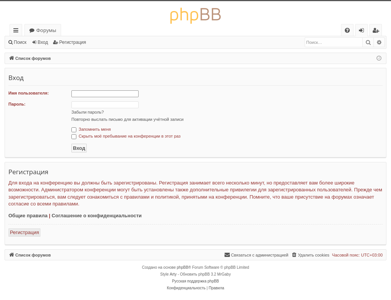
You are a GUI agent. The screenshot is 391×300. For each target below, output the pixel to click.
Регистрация (72, 42)
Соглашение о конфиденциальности (97, 215)
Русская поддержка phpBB (195, 281)
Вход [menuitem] (363, 31)
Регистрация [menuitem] (377, 31)
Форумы (46, 30)
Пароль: (17, 104)
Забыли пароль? (87, 112)
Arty (173, 274)
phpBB (182, 267)
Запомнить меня (91, 129)
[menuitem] (347, 30)
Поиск (20, 42)
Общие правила (27, 215)
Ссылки (17, 31)
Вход (43, 42)
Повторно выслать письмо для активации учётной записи (127, 119)
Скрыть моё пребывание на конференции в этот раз (126, 136)
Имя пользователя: (28, 93)
